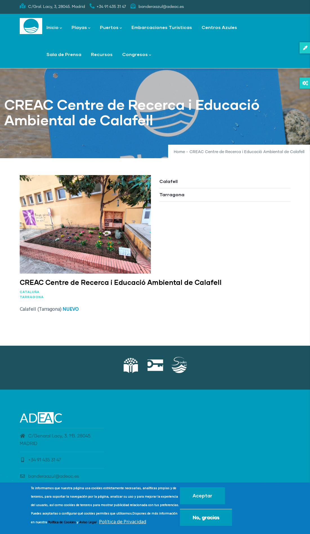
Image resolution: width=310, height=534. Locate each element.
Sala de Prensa (63, 54)
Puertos (111, 27)
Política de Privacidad (122, 523)
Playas (81, 27)
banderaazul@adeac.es (49, 476)
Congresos (136, 55)
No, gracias (206, 519)
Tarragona (32, 297)
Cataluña (29, 292)
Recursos (102, 54)
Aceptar (202, 497)
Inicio (54, 27)
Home (179, 152)
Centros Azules (219, 27)
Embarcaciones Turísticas (161, 27)
